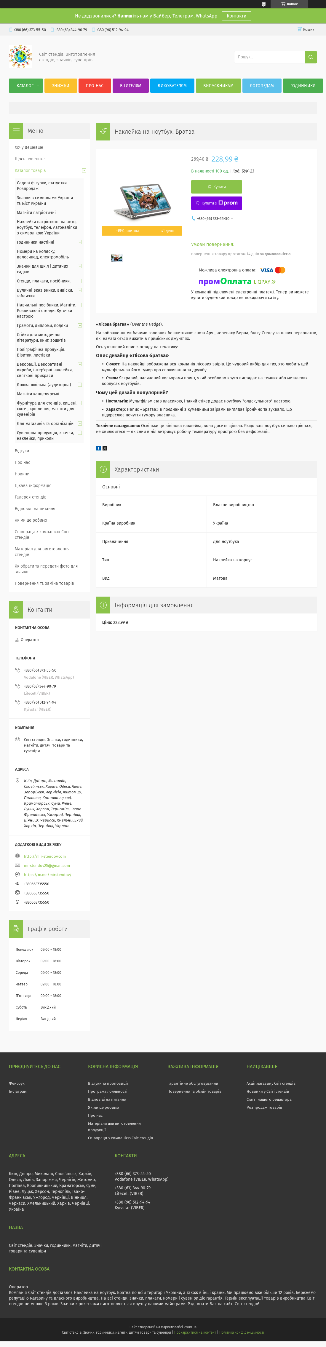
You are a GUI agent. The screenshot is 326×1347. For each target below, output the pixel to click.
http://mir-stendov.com (45, 856)
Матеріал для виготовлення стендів (42, 552)
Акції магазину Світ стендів (271, 1083)
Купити (219, 187)
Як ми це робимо (31, 520)
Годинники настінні (35, 242)
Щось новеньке (30, 159)
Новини (22, 474)
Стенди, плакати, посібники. (44, 281)
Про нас (94, 85)
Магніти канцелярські (38, 394)
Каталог (25, 85)
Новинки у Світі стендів (268, 1091)
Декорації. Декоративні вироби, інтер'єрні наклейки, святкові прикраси (45, 370)
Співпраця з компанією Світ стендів (42, 534)
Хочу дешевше (29, 147)
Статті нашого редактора (269, 1099)
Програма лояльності (107, 1091)
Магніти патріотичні (36, 212)
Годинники (303, 85)
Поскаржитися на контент (195, 1332)
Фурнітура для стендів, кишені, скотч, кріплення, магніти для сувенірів (47, 409)
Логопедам (262, 85)
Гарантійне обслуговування (192, 1083)
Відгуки (22, 450)
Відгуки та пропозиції (108, 1083)
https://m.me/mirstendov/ (48, 875)
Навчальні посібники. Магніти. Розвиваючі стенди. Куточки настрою (46, 311)
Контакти (237, 16)
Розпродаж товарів (264, 1107)
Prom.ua (190, 1327)
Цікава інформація (33, 485)
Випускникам (218, 85)
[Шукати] (311, 57)
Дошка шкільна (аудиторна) (44, 384)
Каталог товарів (30, 170)
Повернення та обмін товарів (194, 1091)
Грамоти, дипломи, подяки (42, 325)
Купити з (219, 203)
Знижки (61, 85)
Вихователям (172, 85)
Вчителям (130, 85)
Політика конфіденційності (241, 1332)
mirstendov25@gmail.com (47, 865)
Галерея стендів (31, 497)
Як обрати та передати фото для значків (46, 569)
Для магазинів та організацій (45, 423)
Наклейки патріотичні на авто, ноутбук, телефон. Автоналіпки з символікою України (47, 227)
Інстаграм (18, 1091)
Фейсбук (17, 1083)
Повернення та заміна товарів (44, 583)
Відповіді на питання (35, 508)
